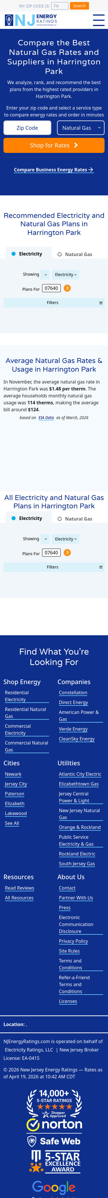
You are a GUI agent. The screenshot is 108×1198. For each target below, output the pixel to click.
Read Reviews (19, 888)
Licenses (68, 1001)
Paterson (14, 793)
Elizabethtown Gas (79, 784)
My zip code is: (34, 6)
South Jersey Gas (77, 863)
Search (79, 5)
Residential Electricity (17, 696)
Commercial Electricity (18, 729)
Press (65, 907)
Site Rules (69, 951)
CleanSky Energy (77, 739)
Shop (54, 145)
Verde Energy (73, 729)
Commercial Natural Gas (26, 746)
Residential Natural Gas (25, 712)
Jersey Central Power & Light (74, 797)
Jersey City (16, 784)
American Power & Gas (79, 715)
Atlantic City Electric (80, 774)
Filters (52, 302)
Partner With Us (76, 898)
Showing (31, 273)
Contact (67, 888)
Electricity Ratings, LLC (29, 1050)
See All (12, 823)
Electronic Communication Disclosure (76, 924)
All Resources (19, 898)
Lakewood (16, 813)
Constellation (73, 692)
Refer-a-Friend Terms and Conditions (74, 984)
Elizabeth (14, 803)
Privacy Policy (73, 941)
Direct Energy (73, 702)
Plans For (31, 288)
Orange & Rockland (80, 827)
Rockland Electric (77, 854)
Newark (13, 774)
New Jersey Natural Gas (79, 814)
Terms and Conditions (70, 964)
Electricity (64, 274)
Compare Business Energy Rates (54, 169)
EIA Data (46, 417)
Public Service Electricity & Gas (76, 840)
